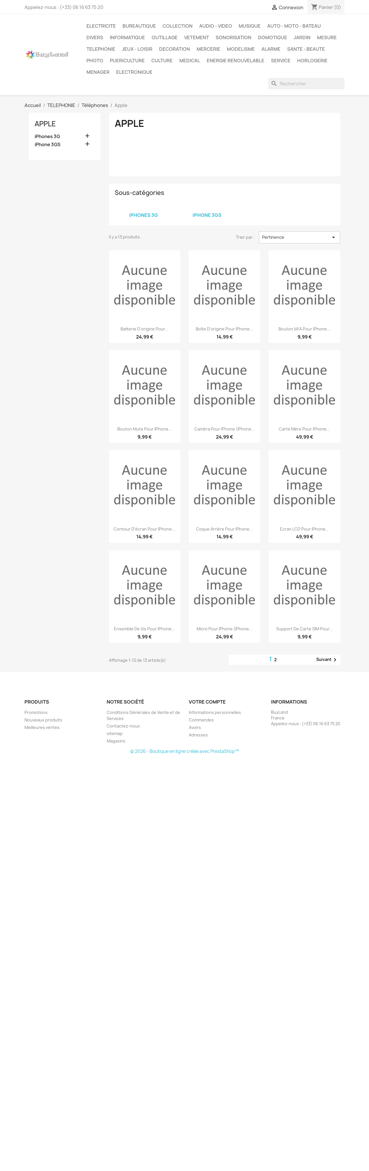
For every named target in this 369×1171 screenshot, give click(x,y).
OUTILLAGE (165, 37)
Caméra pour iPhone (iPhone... (224, 429)
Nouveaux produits (43, 720)
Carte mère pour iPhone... (304, 429)
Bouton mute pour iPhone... (144, 429)
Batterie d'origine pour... (144, 329)
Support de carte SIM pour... (304, 628)
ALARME (270, 49)
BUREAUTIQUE (139, 26)
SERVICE (281, 60)
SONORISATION (233, 37)
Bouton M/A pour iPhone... (304, 329)
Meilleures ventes (42, 727)
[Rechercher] (306, 83)
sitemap (115, 733)
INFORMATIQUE (127, 37)
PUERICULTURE (127, 60)
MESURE (327, 37)
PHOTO (94, 60)
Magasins (116, 741)
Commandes (201, 720)
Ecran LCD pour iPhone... (304, 529)
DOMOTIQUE (272, 37)
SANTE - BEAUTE (306, 49)
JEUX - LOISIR (137, 49)
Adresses (198, 735)
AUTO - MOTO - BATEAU (294, 26)
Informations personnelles (215, 712)
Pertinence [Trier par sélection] (299, 237)
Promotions (36, 712)
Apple (45, 124)
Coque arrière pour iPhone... (224, 529)
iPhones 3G (47, 137)
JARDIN (302, 37)
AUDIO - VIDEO (215, 26)
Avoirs (195, 727)
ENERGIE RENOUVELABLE (235, 60)
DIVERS (94, 37)
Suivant (327, 659)
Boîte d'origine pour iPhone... (224, 329)
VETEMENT (196, 37)
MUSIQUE (250, 26)
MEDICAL (189, 60)
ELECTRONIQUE (134, 72)
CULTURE (162, 60)
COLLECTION (178, 26)
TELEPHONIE (100, 49)
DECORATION (174, 49)
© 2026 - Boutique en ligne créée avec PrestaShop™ (184, 751)
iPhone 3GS (48, 145)
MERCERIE (208, 49)
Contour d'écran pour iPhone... (144, 529)
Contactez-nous (123, 726)
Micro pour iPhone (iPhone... (225, 628)
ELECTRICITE (101, 26)
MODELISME (241, 49)
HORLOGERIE (312, 60)
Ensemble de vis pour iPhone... (144, 628)
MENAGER (98, 72)
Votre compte (207, 702)
